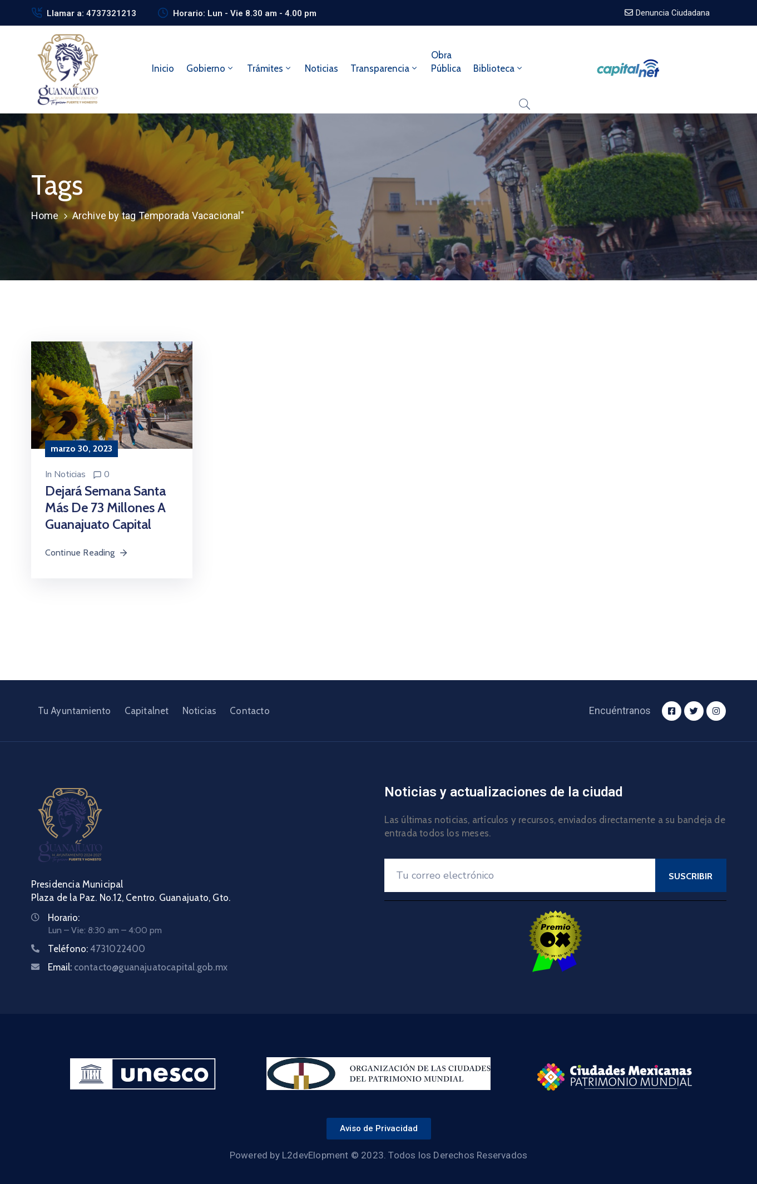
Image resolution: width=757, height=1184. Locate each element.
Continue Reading (86, 552)
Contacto (250, 710)
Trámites (270, 68)
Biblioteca (498, 68)
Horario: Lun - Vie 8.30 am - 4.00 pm (244, 13)
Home (45, 215)
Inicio (163, 68)
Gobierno (210, 68)
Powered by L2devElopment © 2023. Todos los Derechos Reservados (378, 1155)
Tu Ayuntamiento (74, 710)
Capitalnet (147, 710)
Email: (138, 967)
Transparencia (384, 68)
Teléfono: (97, 948)
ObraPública (446, 61)
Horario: (64, 917)
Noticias (321, 68)
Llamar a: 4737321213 (91, 13)
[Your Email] (519, 875)
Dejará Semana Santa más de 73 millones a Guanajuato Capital (105, 507)
